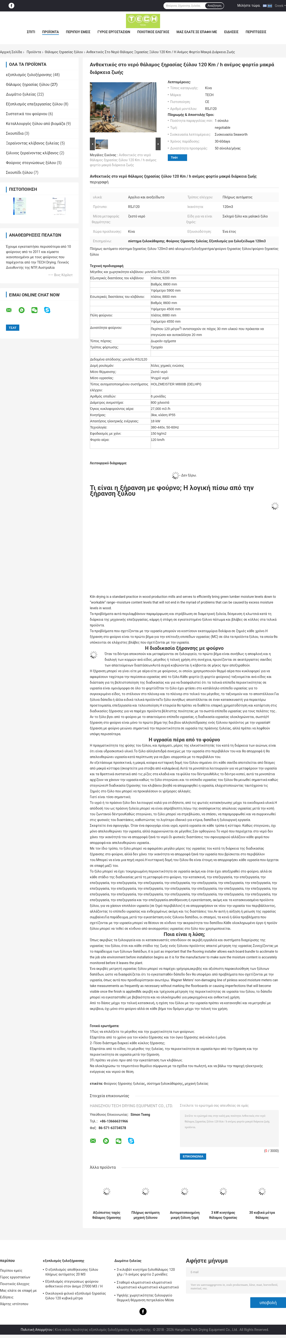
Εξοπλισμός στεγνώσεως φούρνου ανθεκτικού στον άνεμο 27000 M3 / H (74, 1284)
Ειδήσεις (231, 32)
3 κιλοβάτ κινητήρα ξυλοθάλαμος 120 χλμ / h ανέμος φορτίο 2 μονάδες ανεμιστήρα (146, 1273)
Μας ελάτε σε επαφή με (197, 32)
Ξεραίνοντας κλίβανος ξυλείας (32, 143)
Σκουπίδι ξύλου (19, 172)
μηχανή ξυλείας (197, 1083)
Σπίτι (31, 32)
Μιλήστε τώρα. (248, 5)
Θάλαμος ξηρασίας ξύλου (64, 52)
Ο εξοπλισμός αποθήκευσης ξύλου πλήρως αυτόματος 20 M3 (71, 1272)
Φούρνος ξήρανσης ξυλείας (124, 1083)
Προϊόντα (50, 32)
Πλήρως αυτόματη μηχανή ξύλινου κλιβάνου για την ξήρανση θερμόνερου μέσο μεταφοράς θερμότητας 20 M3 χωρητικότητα (146, 1215)
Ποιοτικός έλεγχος (153, 32)
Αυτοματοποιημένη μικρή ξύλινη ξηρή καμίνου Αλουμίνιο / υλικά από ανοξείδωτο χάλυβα (185, 1215)
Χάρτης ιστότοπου (14, 1304)
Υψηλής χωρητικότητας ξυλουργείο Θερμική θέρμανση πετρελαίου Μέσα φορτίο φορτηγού (145, 1298)
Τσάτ (174, 157)
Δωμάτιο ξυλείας (21, 94)
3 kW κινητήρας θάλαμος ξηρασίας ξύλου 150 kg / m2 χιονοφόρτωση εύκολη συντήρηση (223, 1215)
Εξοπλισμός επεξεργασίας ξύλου (34, 104)
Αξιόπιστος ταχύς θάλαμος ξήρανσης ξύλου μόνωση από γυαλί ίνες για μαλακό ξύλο (106, 1215)
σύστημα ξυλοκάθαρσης (165, 1083)
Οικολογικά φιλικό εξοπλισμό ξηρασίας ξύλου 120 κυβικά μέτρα (75, 1296)
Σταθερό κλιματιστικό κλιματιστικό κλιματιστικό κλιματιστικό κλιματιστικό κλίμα (148, 1286)
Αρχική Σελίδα (11, 52)
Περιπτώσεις (256, 32)
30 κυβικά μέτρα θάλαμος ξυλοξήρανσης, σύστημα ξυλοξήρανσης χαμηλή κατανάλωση (262, 1215)
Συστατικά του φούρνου (26, 114)
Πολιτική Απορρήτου (36, 1330)
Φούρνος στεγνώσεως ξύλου (31, 162)
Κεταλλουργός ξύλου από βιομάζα (35, 123)
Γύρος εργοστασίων (113, 32)
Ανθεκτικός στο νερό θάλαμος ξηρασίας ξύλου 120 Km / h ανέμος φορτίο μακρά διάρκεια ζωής (123, 160)
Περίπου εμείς (78, 32)
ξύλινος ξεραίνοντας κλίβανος (32, 153)
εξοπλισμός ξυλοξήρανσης (29, 74)
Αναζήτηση (214, 5)
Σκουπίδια (15, 133)
